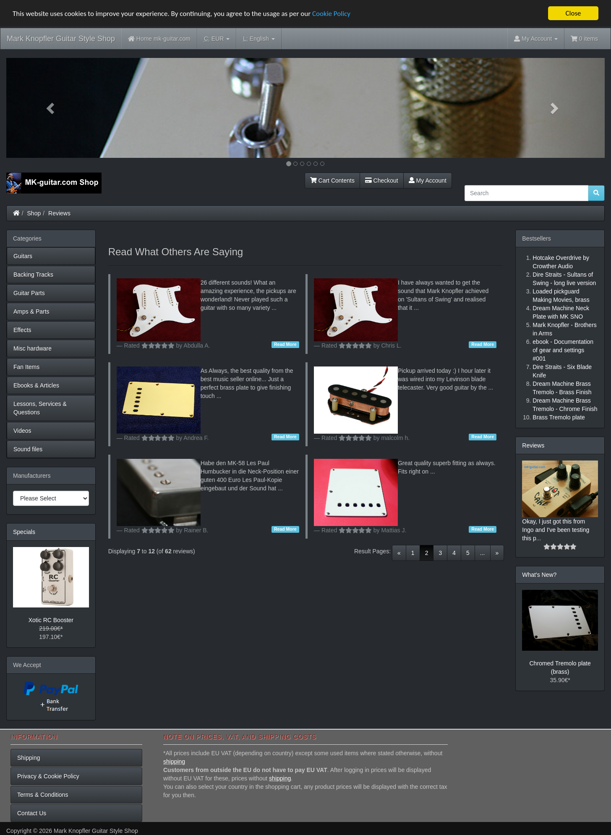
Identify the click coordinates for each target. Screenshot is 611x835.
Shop (34, 213)
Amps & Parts (31, 311)
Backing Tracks (33, 274)
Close (573, 13)
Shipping (28, 757)
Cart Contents (332, 180)
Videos (22, 430)
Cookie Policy (331, 13)
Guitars (22, 256)
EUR (217, 38)
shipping (174, 761)
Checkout (381, 180)
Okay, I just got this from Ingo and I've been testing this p (555, 530)
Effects (22, 330)
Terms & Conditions (42, 794)
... (482, 553)
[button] (51, 108)
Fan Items (26, 367)
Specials (24, 532)
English (258, 38)
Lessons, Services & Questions (40, 408)
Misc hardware (32, 348)
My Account (427, 180)
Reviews (59, 213)
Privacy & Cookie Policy (48, 776)
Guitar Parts (29, 293)
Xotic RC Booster (51, 620)
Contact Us (31, 813)
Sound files (27, 449)
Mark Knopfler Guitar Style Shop (61, 38)
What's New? (539, 574)
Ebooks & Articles (36, 385)
